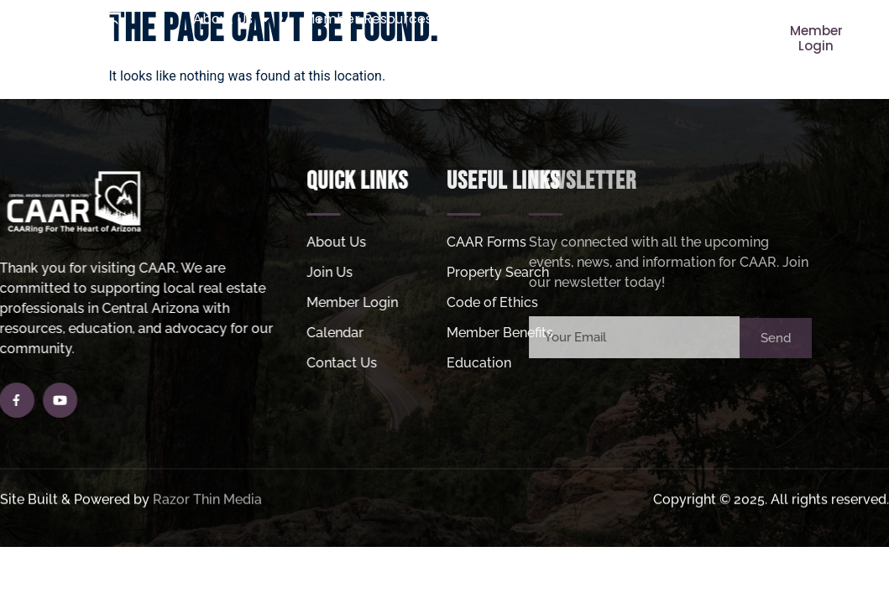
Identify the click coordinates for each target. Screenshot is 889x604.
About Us (231, 19)
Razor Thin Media (207, 503)
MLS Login (507, 57)
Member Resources (376, 19)
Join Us (514, 19)
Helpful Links (393, 58)
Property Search (634, 19)
